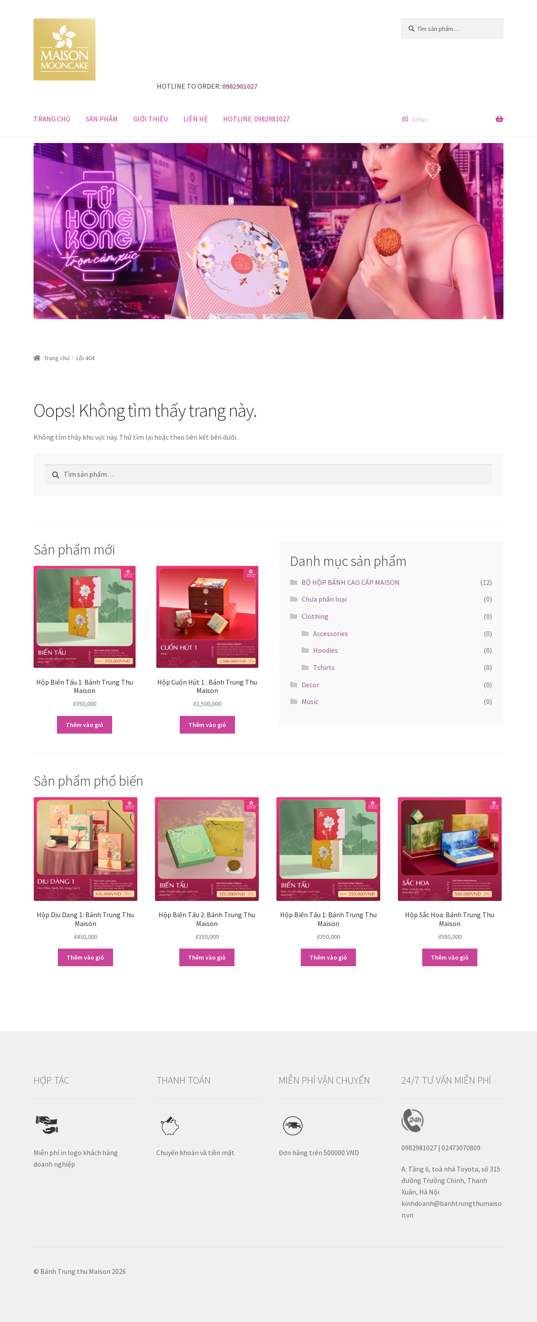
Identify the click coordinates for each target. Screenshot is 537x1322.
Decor (310, 684)
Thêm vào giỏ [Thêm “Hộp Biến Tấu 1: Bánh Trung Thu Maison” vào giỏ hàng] (84, 725)
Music (310, 701)
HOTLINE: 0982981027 (256, 118)
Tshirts (324, 667)
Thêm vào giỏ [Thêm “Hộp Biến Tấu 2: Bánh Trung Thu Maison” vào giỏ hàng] (207, 957)
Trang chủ (57, 358)
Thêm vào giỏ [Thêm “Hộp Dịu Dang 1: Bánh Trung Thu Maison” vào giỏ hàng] (85, 957)
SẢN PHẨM (102, 118)
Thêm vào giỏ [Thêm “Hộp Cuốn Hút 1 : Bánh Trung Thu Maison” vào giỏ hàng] (207, 725)
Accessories (330, 633)
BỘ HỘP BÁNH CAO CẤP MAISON (351, 582)
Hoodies (325, 650)
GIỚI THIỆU (150, 118)
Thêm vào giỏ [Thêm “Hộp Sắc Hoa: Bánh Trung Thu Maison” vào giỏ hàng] (450, 957)
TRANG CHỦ (52, 118)
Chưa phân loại (324, 599)
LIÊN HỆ (195, 118)
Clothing (315, 616)
